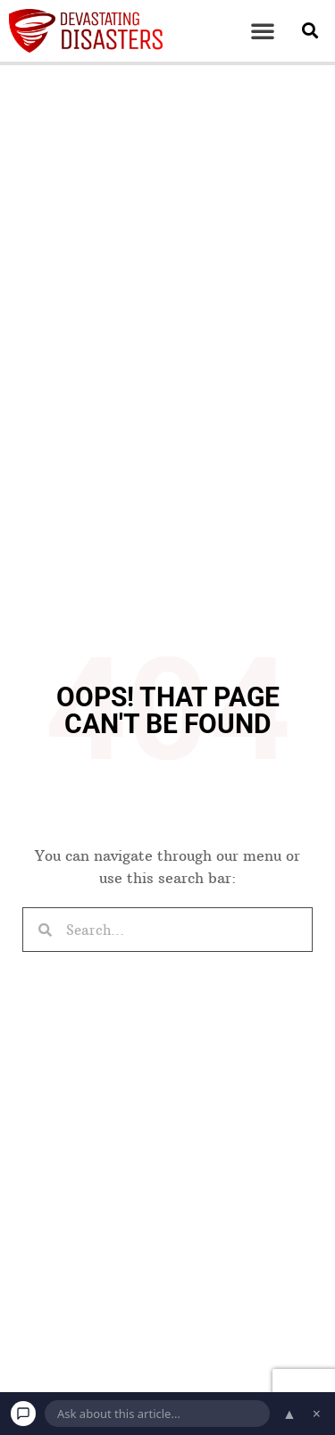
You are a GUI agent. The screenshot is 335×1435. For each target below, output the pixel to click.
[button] (262, 30)
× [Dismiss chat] (317, 1413)
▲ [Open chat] (289, 1413)
